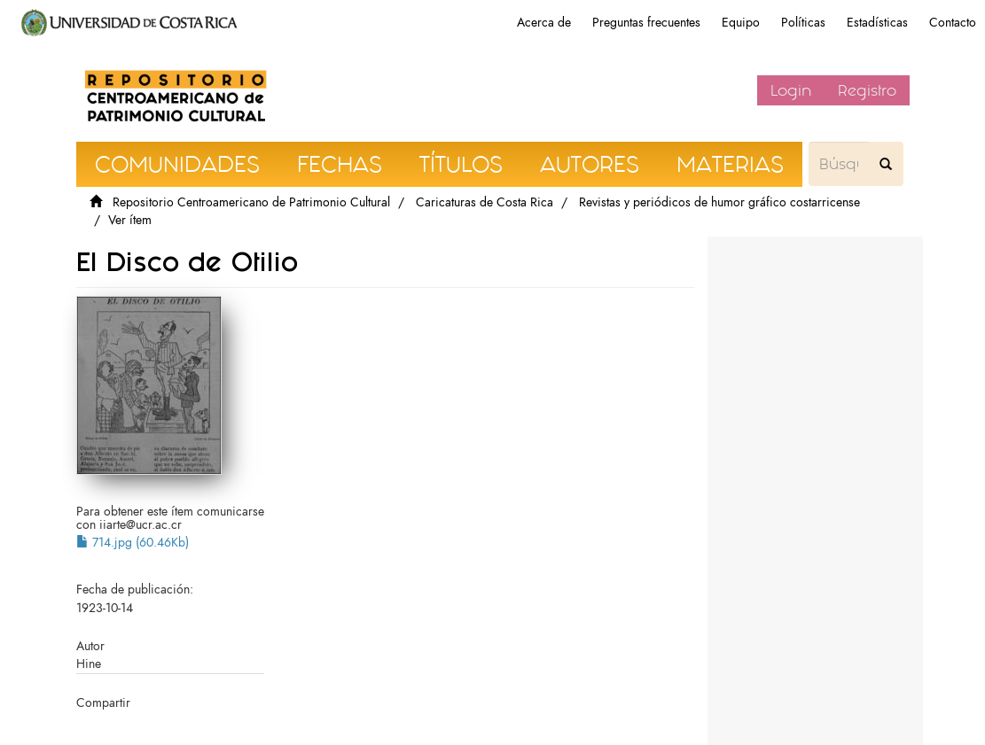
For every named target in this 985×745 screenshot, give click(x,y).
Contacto (952, 22)
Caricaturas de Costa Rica (484, 202)
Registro (867, 90)
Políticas (803, 22)
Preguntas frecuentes (646, 22)
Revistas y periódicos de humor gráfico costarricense (719, 202)
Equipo (741, 22)
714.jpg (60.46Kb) (132, 542)
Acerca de (544, 22)
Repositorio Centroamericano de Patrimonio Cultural (251, 202)
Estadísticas (877, 22)
